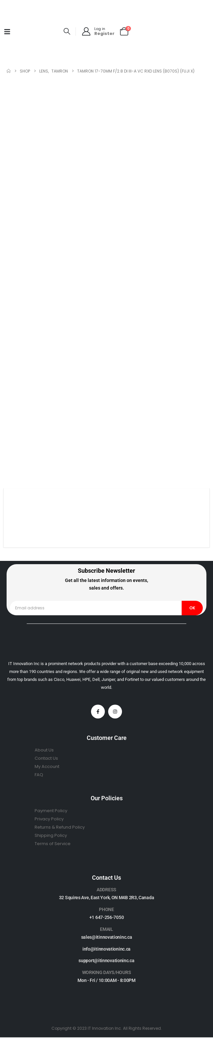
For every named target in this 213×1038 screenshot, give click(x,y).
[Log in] (97, 31)
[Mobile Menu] (7, 31)
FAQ (39, 775)
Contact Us (46, 758)
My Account (47, 766)
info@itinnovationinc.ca (106, 949)
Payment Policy (51, 811)
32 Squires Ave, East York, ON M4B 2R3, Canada (106, 897)
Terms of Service (53, 843)
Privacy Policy (49, 819)
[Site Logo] (37, 31)
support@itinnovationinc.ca (106, 960)
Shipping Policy (51, 835)
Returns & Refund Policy (60, 827)
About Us (44, 750)
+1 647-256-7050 (106, 917)
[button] (67, 31)
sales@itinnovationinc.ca (106, 937)
